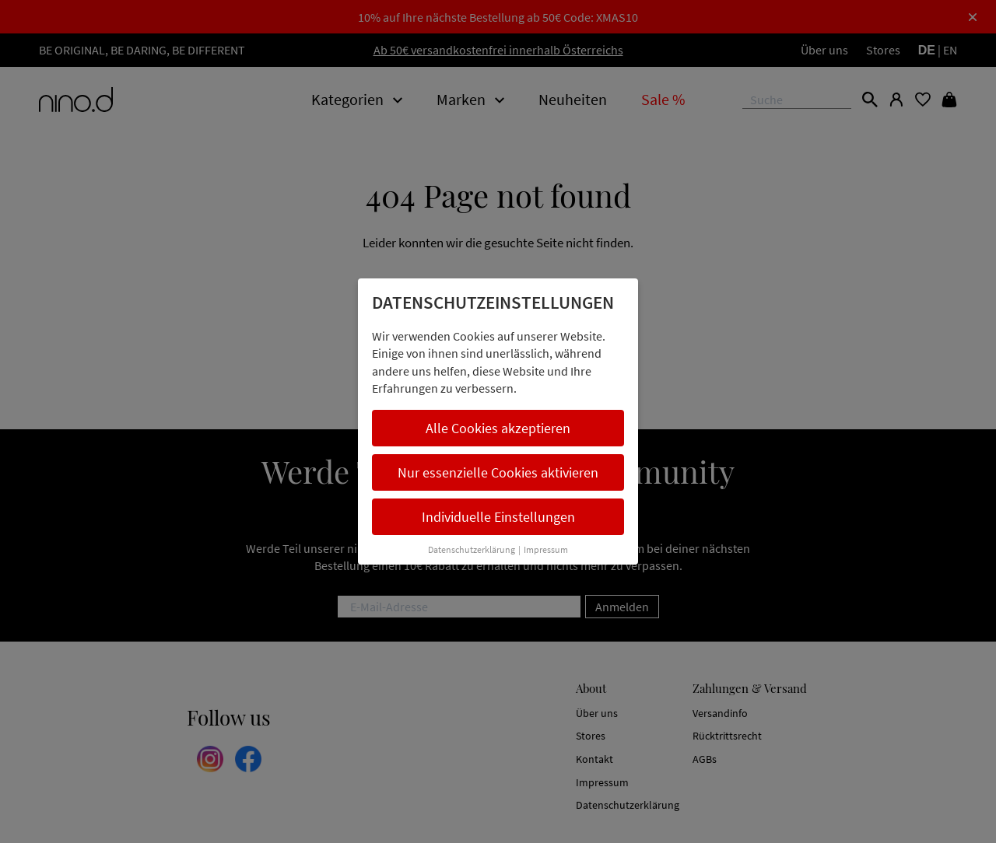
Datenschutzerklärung (471, 549)
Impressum (546, 549)
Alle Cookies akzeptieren (498, 428)
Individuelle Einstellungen (498, 517)
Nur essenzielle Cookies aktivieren (498, 472)
